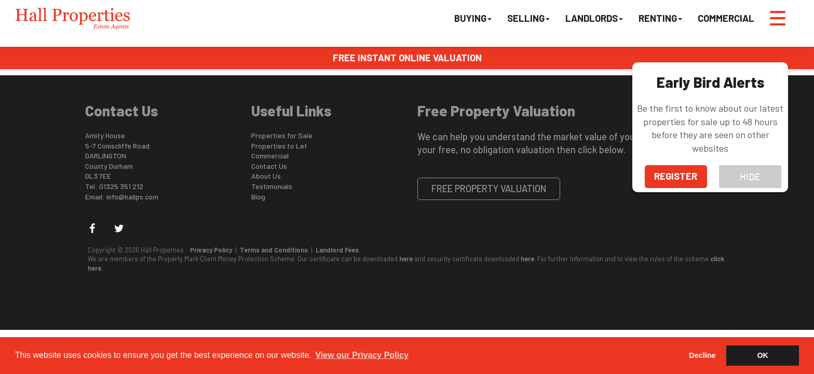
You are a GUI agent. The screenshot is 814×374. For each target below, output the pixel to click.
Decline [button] (702, 355)
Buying (473, 18)
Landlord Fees (337, 250)
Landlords (594, 18)
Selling (528, 18)
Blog (258, 196)
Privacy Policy (211, 250)
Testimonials (271, 186)
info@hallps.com (132, 196)
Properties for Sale (282, 135)
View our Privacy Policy (361, 355)
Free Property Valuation (489, 188)
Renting (660, 18)
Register (675, 176)
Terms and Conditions (274, 250)
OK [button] (762, 355)
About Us (266, 175)
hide (750, 176)
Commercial (726, 18)
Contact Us (269, 166)
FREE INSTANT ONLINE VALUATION (407, 57)
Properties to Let (279, 145)
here (406, 259)
